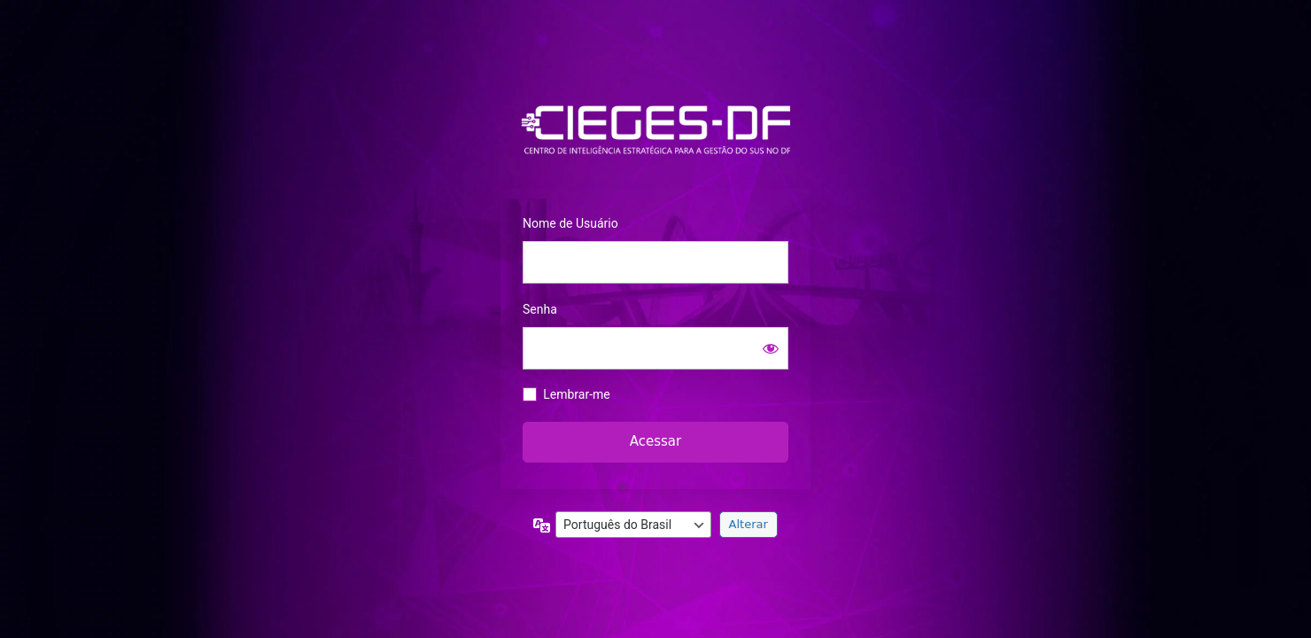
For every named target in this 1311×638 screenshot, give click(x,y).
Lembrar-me (576, 394)
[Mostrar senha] (770, 348)
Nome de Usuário (570, 223)
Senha (540, 309)
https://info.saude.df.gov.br (655, 130)
